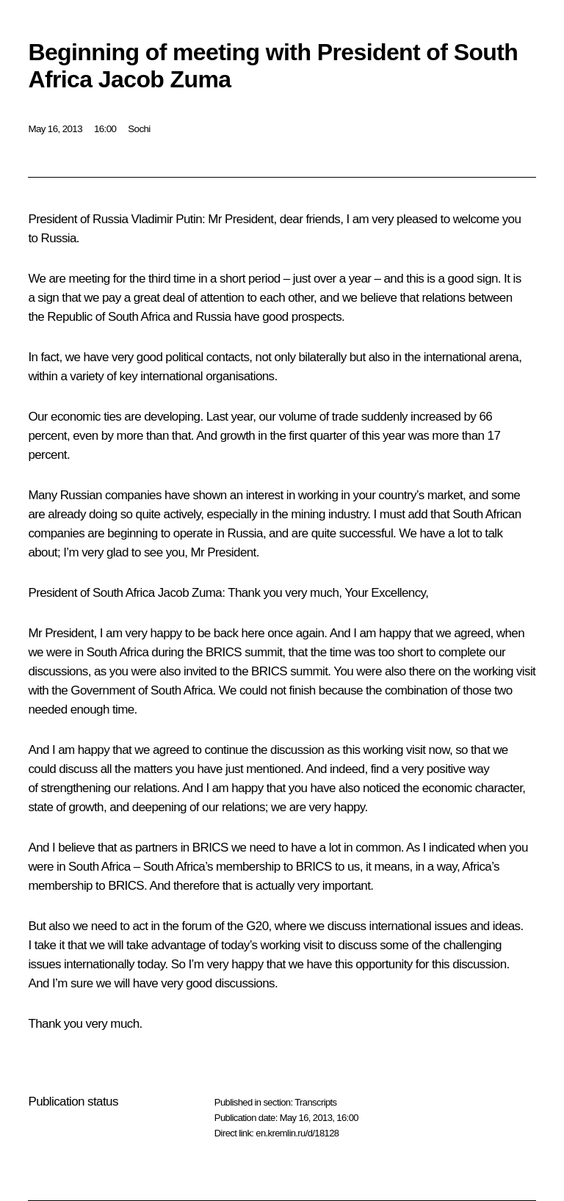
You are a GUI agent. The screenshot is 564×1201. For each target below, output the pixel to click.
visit (415, 750)
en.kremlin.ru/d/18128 (297, 1133)
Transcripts (315, 1102)
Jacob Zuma (190, 593)
